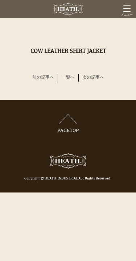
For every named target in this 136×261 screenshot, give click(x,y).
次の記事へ (93, 77)
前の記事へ (43, 77)
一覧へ (68, 77)
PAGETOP (68, 123)
